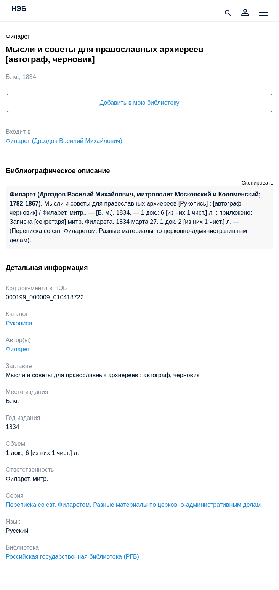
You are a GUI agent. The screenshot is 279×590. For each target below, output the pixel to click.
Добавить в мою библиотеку (139, 103)
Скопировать (257, 183)
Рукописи (19, 323)
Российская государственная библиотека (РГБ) (72, 556)
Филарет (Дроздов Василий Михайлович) (64, 141)
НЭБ (18, 9)
